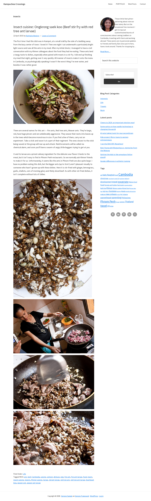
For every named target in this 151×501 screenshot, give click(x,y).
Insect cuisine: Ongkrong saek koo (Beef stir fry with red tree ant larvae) (53, 29)
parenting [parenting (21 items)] (116, 197)
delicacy (57, 477)
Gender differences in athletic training (115, 161)
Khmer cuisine (36, 480)
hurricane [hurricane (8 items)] (120, 185)
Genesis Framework (82, 496)
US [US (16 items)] (108, 206)
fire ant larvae (76, 477)
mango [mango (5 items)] (119, 191)
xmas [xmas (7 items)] (111, 206)
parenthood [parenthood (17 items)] (105, 197)
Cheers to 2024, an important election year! (117, 122)
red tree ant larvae (78, 480)
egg (62, 477)
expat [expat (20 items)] (115, 181)
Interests (104, 98)
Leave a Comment (49, 36)
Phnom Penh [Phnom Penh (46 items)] (108, 201)
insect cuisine (18, 480)
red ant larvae (54, 480)
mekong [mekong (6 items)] (103, 194)
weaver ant (21, 483)
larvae (45, 480)
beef (29, 477)
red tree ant (65, 480)
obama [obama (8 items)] (125, 194)
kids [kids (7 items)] (104, 191)
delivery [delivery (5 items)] (126, 178)
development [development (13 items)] (106, 182)
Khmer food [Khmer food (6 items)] (126, 188)
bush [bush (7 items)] (116, 175)
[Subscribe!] (119, 75)
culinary (50, 477)
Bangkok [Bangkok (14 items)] (111, 175)
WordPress (94, 496)
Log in (101, 496)
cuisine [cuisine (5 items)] (122, 178)
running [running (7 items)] (122, 202)
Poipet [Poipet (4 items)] (117, 202)
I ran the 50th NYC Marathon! (111, 144)
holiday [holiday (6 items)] (114, 185)
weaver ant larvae (34, 483)
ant (25, 477)
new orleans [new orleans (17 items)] (111, 194)
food (85, 477)
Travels (103, 106)
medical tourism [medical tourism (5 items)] (131, 191)
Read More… (105, 51)
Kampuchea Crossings (14, 4)
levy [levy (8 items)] (107, 191)
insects (27, 480)
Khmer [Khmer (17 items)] (109, 188)
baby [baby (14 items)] (105, 175)
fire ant (67, 477)
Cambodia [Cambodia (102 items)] (125, 174)
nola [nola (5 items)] (118, 194)
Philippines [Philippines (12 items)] (126, 197)
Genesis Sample (66, 496)
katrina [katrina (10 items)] (103, 188)
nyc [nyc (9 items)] (121, 194)
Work (102, 110)
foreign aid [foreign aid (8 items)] (108, 185)
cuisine (43, 477)
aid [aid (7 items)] (101, 175)
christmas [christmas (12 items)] (104, 178)
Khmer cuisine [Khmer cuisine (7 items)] (117, 188)
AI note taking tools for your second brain (116, 133)
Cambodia (36, 477)
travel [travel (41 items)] (103, 205)
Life (24, 474)
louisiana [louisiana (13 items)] (112, 191)
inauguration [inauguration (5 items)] (128, 185)
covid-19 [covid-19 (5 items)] (116, 178)
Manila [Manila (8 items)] (123, 191)
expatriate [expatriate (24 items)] (123, 181)
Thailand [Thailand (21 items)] (129, 201)
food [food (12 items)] (102, 185)
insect (89, 477)
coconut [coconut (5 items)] (111, 178)
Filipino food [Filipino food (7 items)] (133, 182)
